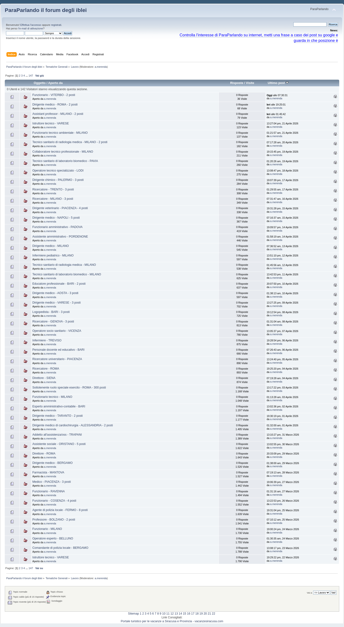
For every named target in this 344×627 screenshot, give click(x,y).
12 (172, 613)
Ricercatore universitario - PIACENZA (57, 359)
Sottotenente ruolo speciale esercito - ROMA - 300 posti (69, 387)
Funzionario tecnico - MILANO (52, 397)
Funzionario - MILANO (47, 529)
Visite (250, 83)
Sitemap (133, 613)
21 (209, 613)
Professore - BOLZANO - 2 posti (53, 519)
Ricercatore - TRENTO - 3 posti (53, 189)
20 (205, 613)
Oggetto (40, 83)
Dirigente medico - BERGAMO (52, 463)
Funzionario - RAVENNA (48, 491)
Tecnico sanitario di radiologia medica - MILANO (64, 264)
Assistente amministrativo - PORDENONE (60, 236)
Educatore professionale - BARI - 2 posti (58, 283)
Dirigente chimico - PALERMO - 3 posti (58, 180)
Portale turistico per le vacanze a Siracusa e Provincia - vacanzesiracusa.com (172, 621)
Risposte (236, 83)
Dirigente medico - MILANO (50, 246)
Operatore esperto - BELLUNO (52, 538)
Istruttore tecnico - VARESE (50, 123)
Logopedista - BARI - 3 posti (51, 312)
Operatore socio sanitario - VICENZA (56, 331)
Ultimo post (278, 83)
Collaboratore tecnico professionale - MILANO (62, 151)
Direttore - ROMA (43, 453)
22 (213, 613)
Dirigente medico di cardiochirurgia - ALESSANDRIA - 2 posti (72, 425)
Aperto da (55, 83)
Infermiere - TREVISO (46, 340)
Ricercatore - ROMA (45, 368)
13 (176, 613)
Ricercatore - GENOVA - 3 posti (53, 321)
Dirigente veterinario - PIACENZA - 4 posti (60, 208)
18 (197, 613)
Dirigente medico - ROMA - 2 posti (54, 104)
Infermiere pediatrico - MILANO (53, 255)
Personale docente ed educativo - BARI (58, 349)
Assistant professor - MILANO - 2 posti (57, 114)
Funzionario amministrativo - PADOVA (57, 227)
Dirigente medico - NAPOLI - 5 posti (56, 217)
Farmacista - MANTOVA (48, 472)
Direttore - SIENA (43, 378)
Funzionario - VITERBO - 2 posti (53, 95)
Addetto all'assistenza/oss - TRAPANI (57, 434)
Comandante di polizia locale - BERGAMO (60, 547)
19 (201, 613)
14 (180, 613)
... (27, 75)
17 (192, 613)
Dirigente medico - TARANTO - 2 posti (57, 415)
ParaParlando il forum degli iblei (46, 10)
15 (184, 613)
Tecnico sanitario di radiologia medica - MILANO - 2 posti (69, 142)
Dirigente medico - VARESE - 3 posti (56, 302)
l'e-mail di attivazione (30, 28)
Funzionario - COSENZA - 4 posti (54, 500)
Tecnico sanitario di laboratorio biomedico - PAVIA (65, 161)
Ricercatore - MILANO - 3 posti (52, 198)
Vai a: (309, 592)
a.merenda (101, 66)
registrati (56, 24)
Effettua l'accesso (30, 24)
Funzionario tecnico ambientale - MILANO (59, 132)
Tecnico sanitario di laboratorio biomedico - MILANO (66, 274)
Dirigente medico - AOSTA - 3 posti (55, 293)
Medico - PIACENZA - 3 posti (51, 481)
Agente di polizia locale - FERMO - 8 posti (59, 510)
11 (168, 613)
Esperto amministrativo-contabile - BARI (58, 406)
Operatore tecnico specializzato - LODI (57, 170)
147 (31, 75)
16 (188, 613)
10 (164, 613)
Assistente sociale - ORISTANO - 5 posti (59, 444)
